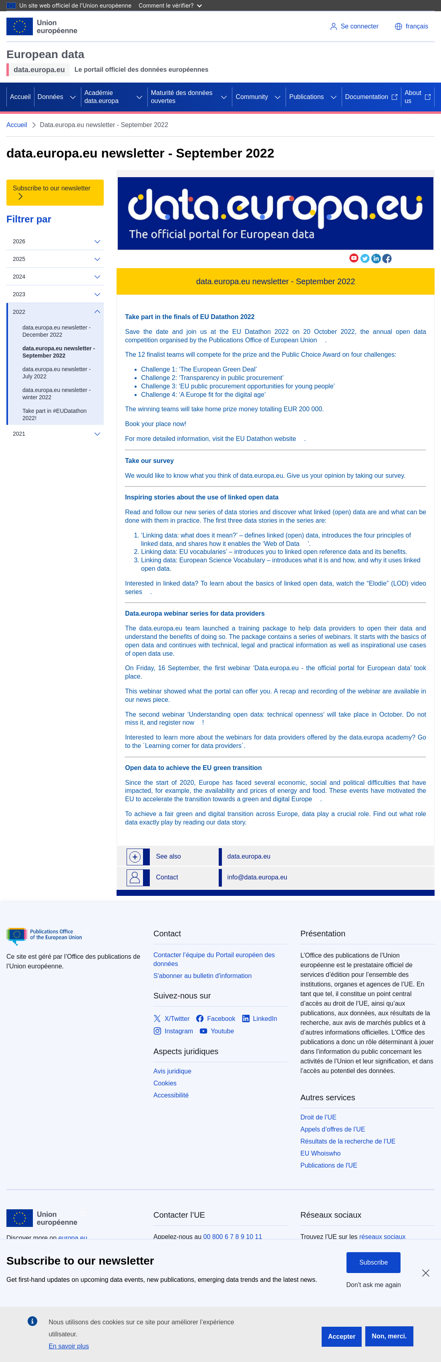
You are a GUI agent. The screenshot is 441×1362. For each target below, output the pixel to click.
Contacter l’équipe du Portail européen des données (214, 959)
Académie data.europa (102, 96)
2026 (57, 241)
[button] (411, 26)
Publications (306, 96)
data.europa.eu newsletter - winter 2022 (56, 393)
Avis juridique (172, 1071)
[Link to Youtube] (216, 1031)
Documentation (371, 96)
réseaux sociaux (382, 1236)
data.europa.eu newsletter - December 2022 (56, 331)
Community (252, 96)
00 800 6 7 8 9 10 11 (232, 1236)
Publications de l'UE (328, 1165)
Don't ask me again (373, 1284)
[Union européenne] (42, 26)
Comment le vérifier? (170, 5)
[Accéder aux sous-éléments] (73, 97)
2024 (57, 276)
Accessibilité (171, 1095)
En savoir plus (68, 1346)
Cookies (165, 1083)
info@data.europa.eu (258, 877)
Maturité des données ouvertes (182, 96)
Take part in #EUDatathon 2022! (54, 414)
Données (50, 96)
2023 (57, 294)
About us (418, 96)
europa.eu (72, 1238)
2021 (57, 433)
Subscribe (373, 1262)
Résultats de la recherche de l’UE (347, 1141)
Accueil (20, 96)
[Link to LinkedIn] (260, 1019)
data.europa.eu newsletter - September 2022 (58, 352)
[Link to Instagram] (173, 1031)
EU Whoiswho (320, 1153)
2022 (57, 312)
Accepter (341, 1336)
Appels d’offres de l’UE (332, 1129)
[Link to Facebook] (215, 1019)
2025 (57, 259)
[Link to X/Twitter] (171, 1019)
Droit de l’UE (318, 1117)
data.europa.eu (249, 856)
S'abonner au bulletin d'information (202, 975)
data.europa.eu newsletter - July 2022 (56, 373)
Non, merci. (389, 1336)
